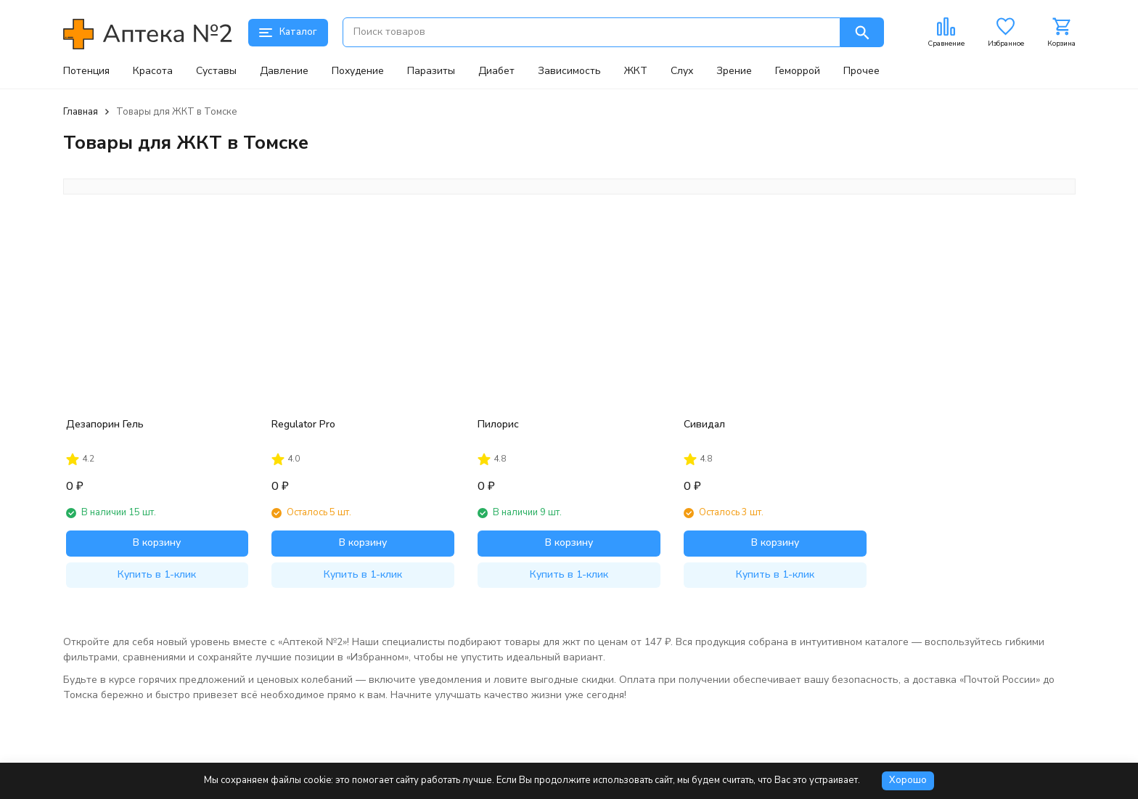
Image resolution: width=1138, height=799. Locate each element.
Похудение (358, 71)
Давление (284, 71)
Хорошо (908, 780)
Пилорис (498, 424)
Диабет (496, 71)
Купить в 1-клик (157, 574)
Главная (80, 111)
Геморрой (797, 71)
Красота (153, 71)
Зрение (734, 71)
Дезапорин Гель (105, 424)
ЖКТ (635, 71)
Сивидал (704, 424)
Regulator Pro (303, 424)
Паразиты (431, 71)
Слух (682, 71)
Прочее (861, 71)
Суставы (216, 71)
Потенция (86, 71)
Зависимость (569, 71)
